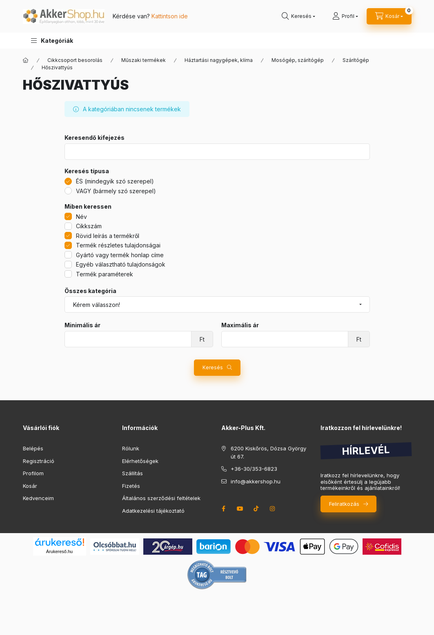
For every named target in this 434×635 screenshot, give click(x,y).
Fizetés (131, 486)
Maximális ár (240, 325)
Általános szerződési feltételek (161, 498)
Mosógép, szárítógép (298, 60)
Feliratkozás (344, 504)
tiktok (256, 509)
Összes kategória (90, 291)
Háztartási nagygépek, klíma (219, 60)
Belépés (33, 448)
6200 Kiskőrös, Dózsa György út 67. (268, 452)
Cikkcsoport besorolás (74, 60)
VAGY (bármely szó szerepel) (116, 190)
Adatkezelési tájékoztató (153, 510)
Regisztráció (38, 461)
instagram (273, 509)
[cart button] (389, 16)
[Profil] (345, 16)
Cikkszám (89, 226)
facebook (224, 509)
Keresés (213, 367)
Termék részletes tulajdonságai (118, 245)
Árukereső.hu (59, 551)
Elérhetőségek (140, 461)
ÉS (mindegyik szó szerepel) (115, 181)
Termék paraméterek (104, 274)
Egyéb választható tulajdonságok (120, 264)
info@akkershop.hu (255, 481)
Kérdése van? (150, 16)
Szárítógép (356, 60)
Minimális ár (82, 325)
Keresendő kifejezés (95, 137)
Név (81, 216)
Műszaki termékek (143, 60)
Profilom (33, 473)
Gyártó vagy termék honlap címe (120, 254)
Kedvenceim (38, 498)
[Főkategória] (26, 60)
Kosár (30, 486)
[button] (52, 41)
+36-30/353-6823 (254, 468)
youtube (240, 509)
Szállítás (132, 473)
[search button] (298, 16)
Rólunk (130, 448)
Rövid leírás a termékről (107, 235)
